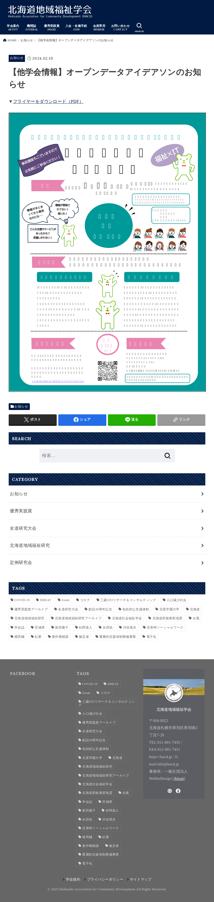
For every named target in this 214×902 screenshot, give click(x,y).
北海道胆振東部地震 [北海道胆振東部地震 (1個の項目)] (167, 618)
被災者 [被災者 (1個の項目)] (84, 637)
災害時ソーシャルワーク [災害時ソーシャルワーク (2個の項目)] (165, 627)
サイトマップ (141, 879)
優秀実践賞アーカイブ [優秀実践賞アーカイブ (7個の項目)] (31, 609)
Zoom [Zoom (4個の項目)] (66, 600)
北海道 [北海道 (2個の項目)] (195, 609)
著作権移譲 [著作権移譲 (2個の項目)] (60, 637)
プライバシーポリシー (105, 879)
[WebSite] (169, 791)
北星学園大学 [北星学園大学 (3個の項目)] (169, 609)
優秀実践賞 (21, 511)
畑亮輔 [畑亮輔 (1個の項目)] (19, 637)
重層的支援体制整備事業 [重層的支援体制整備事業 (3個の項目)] (117, 637)
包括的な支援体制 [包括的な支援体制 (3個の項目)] (135, 609)
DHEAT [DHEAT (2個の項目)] (45, 600)
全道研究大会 (23, 528)
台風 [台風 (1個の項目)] (196, 618)
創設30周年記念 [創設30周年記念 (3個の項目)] (100, 609)
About (179, 778)
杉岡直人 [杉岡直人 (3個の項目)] (85, 627)
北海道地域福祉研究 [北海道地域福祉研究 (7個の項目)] (29, 618)
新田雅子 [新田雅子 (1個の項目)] (61, 627)
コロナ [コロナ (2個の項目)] (85, 600)
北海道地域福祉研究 (30, 545)
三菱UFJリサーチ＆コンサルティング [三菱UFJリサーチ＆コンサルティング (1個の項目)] (128, 600)
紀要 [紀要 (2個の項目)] (38, 637)
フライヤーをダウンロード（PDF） (48, 101)
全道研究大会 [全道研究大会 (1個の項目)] (68, 609)
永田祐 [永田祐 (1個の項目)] (108, 627)
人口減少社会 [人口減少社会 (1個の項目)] (177, 600)
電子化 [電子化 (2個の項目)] (151, 637)
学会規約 (73, 879)
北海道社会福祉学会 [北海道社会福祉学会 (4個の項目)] (127, 618)
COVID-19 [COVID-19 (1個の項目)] (22, 600)
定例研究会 (21, 562)
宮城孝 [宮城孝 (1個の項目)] (40, 627)
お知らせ (16, 58)
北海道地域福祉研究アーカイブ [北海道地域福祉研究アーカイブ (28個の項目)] (78, 618)
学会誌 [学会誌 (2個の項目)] (19, 627)
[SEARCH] (139, 27)
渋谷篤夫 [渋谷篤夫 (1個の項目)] (129, 627)
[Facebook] (178, 791)
